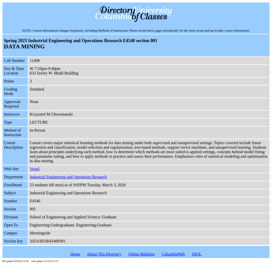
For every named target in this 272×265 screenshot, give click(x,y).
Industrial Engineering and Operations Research (68, 177)
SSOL (196, 254)
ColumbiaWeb (173, 254)
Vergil (35, 169)
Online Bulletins (141, 254)
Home (75, 254)
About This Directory (104, 254)
